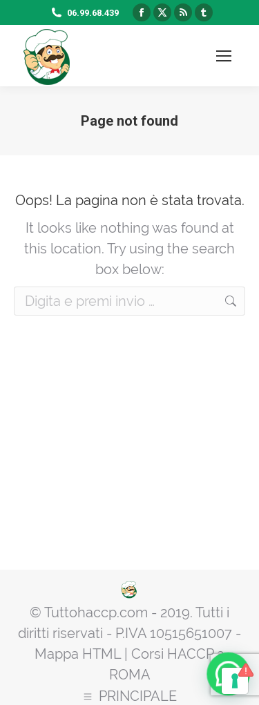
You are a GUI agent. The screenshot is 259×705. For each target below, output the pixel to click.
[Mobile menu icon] (223, 56)
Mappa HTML (78, 654)
